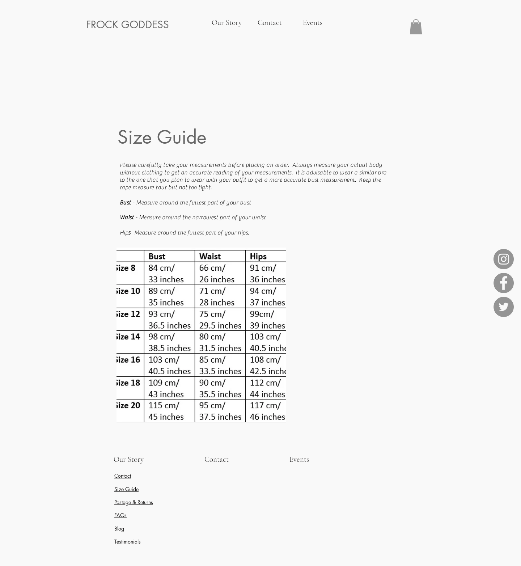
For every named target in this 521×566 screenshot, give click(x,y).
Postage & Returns (133, 502)
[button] (416, 26)
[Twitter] (504, 307)
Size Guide (126, 489)
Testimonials (128, 541)
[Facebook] (504, 283)
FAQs (120, 515)
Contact (122, 475)
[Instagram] (504, 259)
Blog (119, 528)
